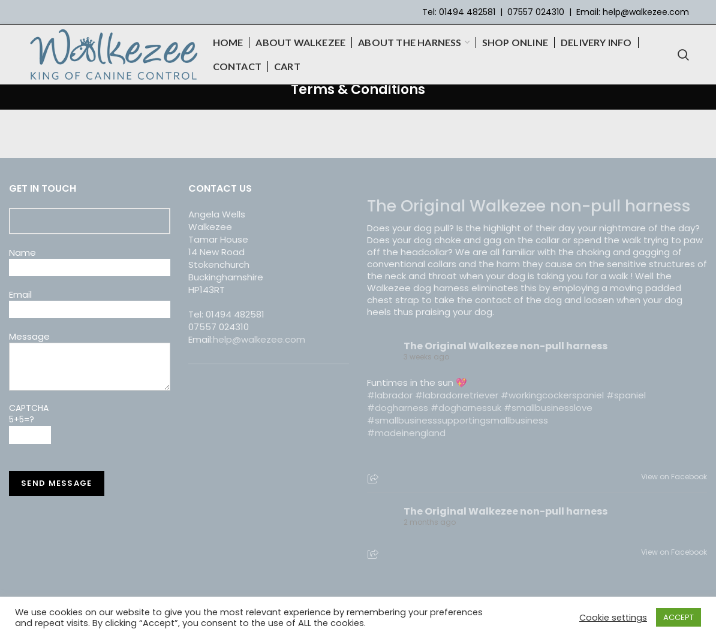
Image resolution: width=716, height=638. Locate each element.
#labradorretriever (456, 395)
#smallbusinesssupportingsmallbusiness (457, 420)
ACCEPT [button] (678, 617)
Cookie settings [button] (613, 617)
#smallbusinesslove (548, 407)
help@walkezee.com (646, 12)
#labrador (390, 395)
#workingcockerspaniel (552, 395)
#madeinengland (406, 433)
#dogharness (397, 407)
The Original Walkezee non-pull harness (529, 206)
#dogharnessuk (466, 407)
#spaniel (626, 395)
